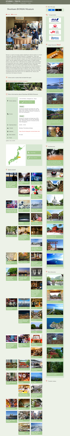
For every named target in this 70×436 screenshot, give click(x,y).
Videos (29, 3)
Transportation (23, 3)
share (51, 10)
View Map (31, 152)
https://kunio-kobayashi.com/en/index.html (29, 131)
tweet (58, 10)
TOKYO (8, 14)
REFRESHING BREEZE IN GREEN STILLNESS (17, 81)
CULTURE (14, 14)
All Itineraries (8, 3)
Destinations (15, 3)
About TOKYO (27, 102)
